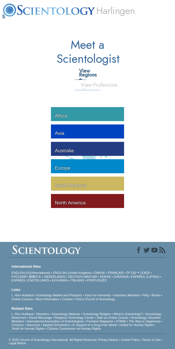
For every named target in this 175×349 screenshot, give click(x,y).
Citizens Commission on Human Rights (74, 328)
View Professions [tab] (86, 85)
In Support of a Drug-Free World (95, 325)
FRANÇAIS (116, 272)
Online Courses (22, 299)
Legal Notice (17, 343)
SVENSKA (121, 276)
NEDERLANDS (54, 276)
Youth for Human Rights (28, 328)
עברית (131, 272)
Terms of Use (151, 339)
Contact (67, 299)
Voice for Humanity (98, 295)
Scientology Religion (97, 314)
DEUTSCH (75, 276)
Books (156, 295)
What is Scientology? (128, 314)
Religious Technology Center (74, 317)
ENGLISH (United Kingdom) (72, 272)
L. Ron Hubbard (22, 295)
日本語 (145, 272)
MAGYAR (90, 276)
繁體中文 (35, 276)
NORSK (105, 276)
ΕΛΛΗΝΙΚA (60, 280)
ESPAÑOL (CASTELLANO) (30, 280)
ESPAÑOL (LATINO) (145, 276)
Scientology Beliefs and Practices (59, 295)
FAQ (146, 295)
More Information (47, 299)
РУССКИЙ (19, 276)
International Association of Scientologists (55, 321)
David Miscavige (40, 317)
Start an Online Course (112, 317)
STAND (121, 321)
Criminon (18, 325)
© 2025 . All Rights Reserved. (53, 339)
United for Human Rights (136, 325)
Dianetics (42, 314)
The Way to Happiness (144, 321)
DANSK (100, 272)
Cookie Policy (130, 339)
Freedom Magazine (99, 321)
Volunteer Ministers (127, 295)
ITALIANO (77, 280)
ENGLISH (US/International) (31, 272)
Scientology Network (66, 314)
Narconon (33, 325)
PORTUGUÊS (96, 280)
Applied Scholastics (56, 325)
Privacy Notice (108, 339)
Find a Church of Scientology (95, 299)
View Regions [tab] (82, 72)
